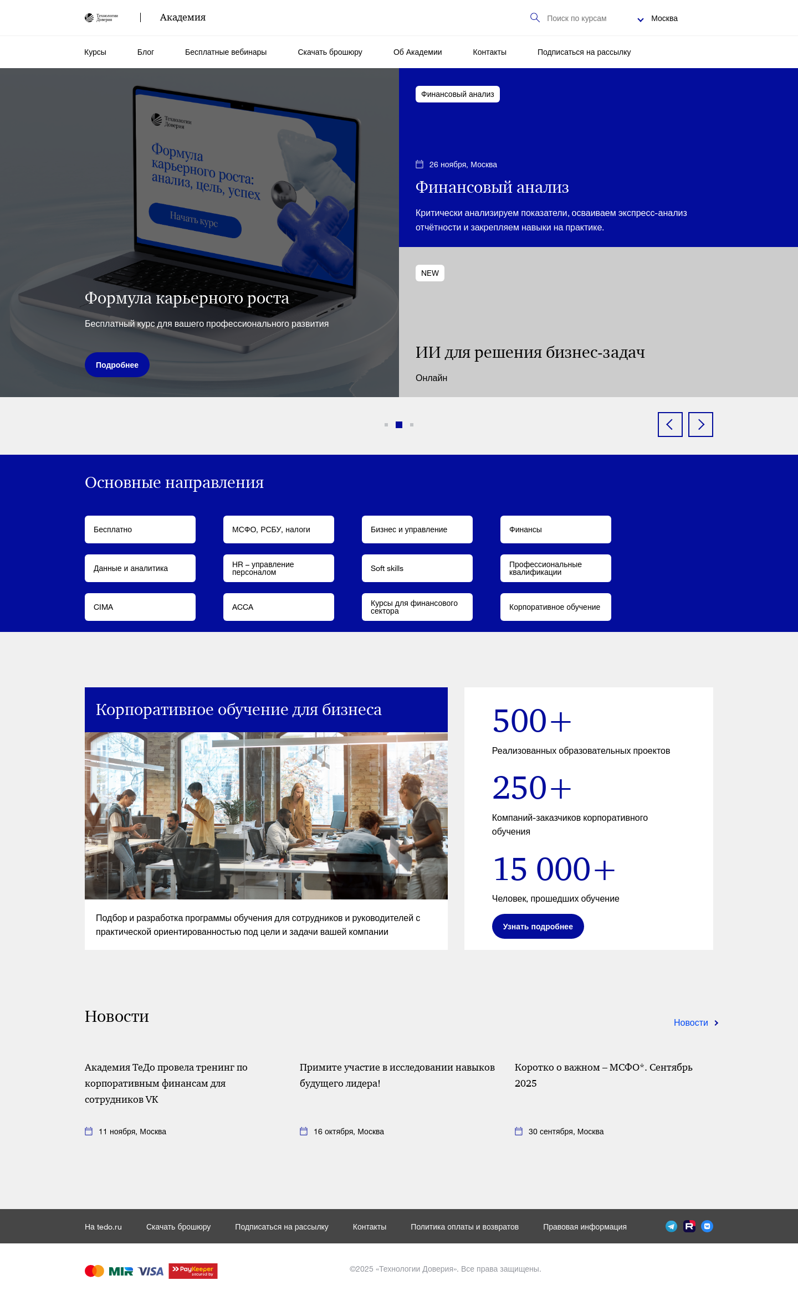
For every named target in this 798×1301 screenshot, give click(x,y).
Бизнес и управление (409, 529)
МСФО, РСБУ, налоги (271, 529)
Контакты (490, 51)
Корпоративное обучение (554, 606)
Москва (664, 18)
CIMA (103, 606)
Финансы (525, 529)
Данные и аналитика (131, 568)
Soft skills (387, 568)
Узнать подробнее (538, 926)
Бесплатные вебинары (226, 51)
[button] (386, 424)
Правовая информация (585, 1226)
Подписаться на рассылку (584, 51)
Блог (145, 51)
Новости (691, 1022)
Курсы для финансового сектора (414, 606)
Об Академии (417, 51)
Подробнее (117, 364)
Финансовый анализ (457, 94)
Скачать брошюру (330, 51)
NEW (430, 272)
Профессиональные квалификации (545, 568)
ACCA (242, 606)
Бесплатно (113, 529)
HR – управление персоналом (263, 568)
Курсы (95, 51)
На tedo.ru (103, 1226)
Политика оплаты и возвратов (465, 1226)
